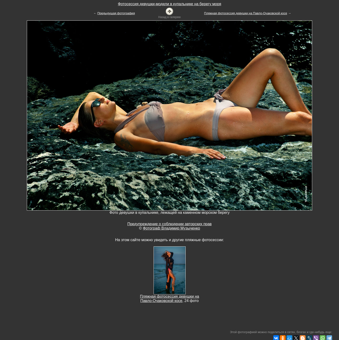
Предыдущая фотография (116, 13)
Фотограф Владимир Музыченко (171, 228)
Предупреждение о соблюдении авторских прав (169, 224)
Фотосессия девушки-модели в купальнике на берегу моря (169, 4)
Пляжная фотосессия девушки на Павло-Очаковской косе (245, 13)
